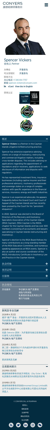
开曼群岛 (23, 69)
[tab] (25, 139)
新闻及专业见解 (10, 310)
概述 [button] (4, 139)
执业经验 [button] (7, 263)
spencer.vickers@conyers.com (23, 83)
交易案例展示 (9, 366)
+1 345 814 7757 (20, 80)
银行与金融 (24, 298)
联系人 (25, 405)
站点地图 (25, 420)
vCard (10, 86)
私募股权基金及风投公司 (30, 295)
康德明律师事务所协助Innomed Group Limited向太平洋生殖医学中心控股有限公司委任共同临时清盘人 (24, 388)
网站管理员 (25, 416)
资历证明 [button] (7, 270)
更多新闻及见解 (9, 359)
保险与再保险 (25, 292)
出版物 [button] (5, 276)
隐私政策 (25, 409)
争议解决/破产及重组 (29, 289)
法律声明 (25, 413)
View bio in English (24, 86)
